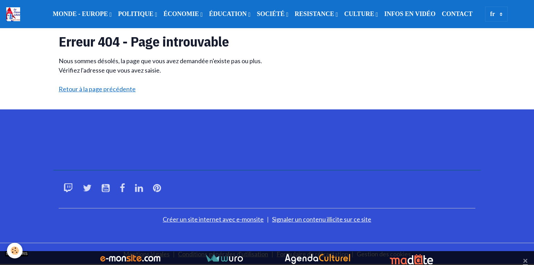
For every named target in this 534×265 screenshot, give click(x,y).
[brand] (14, 14)
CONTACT (457, 13)
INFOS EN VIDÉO (410, 13)
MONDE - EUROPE (81, 13)
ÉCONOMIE (182, 13)
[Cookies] (15, 250)
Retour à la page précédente (97, 89)
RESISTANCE (315, 13)
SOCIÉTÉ (271, 13)
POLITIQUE (136, 13)
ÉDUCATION (228, 13)
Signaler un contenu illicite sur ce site (321, 219)
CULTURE (360, 13)
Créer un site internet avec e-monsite (213, 219)
